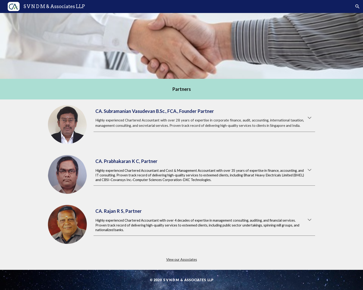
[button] (357, 6)
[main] (181, 89)
